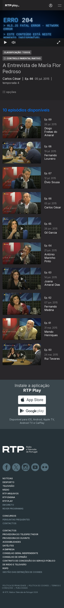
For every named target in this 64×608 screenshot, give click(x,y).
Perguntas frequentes (16, 519)
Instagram (26, 467)
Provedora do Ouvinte (16, 538)
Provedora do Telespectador (20, 534)
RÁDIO (6, 489)
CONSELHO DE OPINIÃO (15, 557)
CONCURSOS (9, 516)
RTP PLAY (8, 501)
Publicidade (22, 588)
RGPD (5, 568)
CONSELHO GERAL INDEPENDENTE (20, 553)
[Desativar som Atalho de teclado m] (14, 42)
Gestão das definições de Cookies (22, 572)
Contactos (9, 523)
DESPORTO (8, 482)
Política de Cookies (39, 586)
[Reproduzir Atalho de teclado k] (5, 42)
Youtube (35, 467)
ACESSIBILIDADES (12, 542)
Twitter (16, 467)
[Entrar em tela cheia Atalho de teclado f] (58, 42)
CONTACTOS (9, 530)
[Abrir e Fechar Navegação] (59, 5)
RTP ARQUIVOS (11, 493)
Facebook (7, 467)
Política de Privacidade (14, 586)
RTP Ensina (9, 497)
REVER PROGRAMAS (13, 508)
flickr (45, 467)
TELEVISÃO (8, 486)
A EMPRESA (9, 549)
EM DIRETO (8, 505)
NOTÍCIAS (8, 478)
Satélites (8, 545)
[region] (32, 28)
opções (9, 92)
